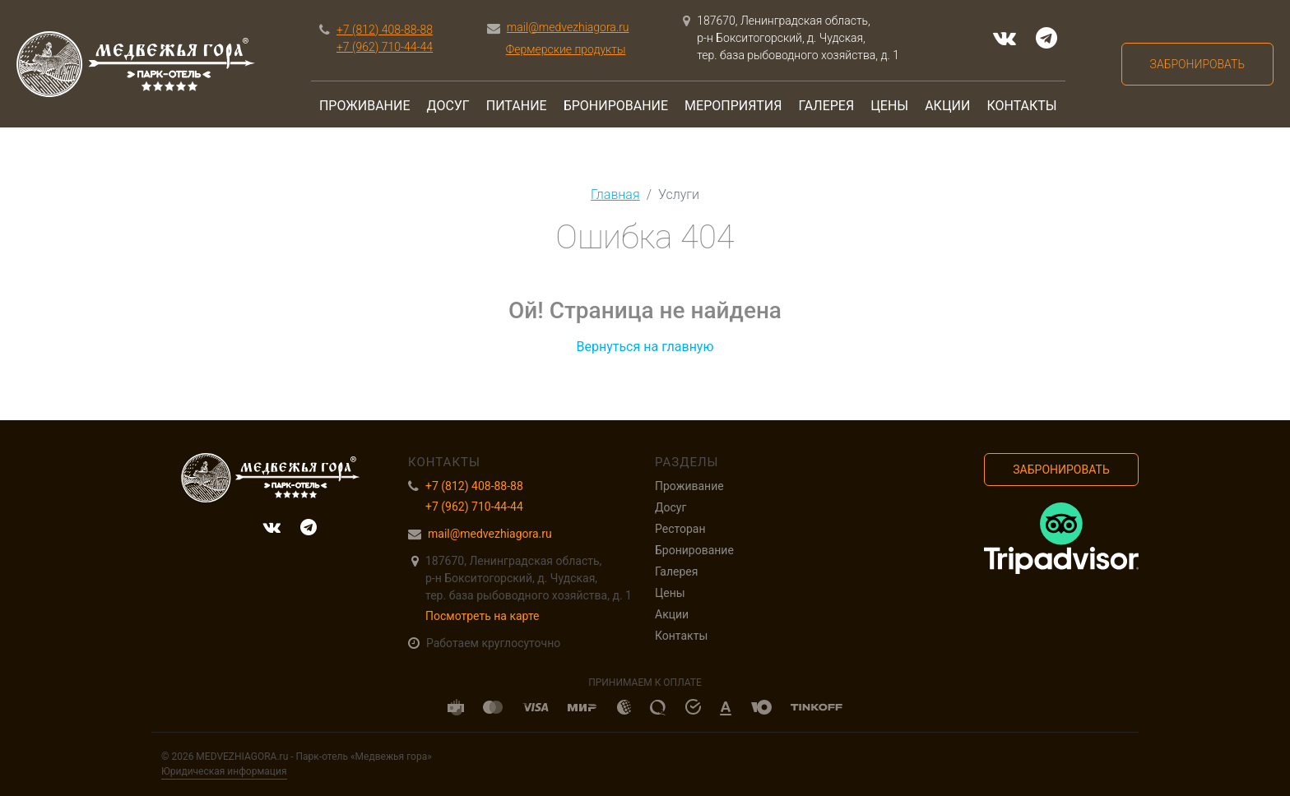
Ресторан (680, 528)
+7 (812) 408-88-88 (384, 29)
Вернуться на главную (644, 346)
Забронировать (1197, 64)
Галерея (826, 105)
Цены (889, 105)
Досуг (448, 105)
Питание (516, 105)
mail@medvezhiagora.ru (568, 27)
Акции (947, 105)
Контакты (1021, 105)
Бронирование (616, 105)
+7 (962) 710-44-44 (384, 46)
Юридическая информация (224, 771)
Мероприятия (733, 105)
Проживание (365, 105)
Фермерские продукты (566, 49)
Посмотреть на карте (482, 615)
